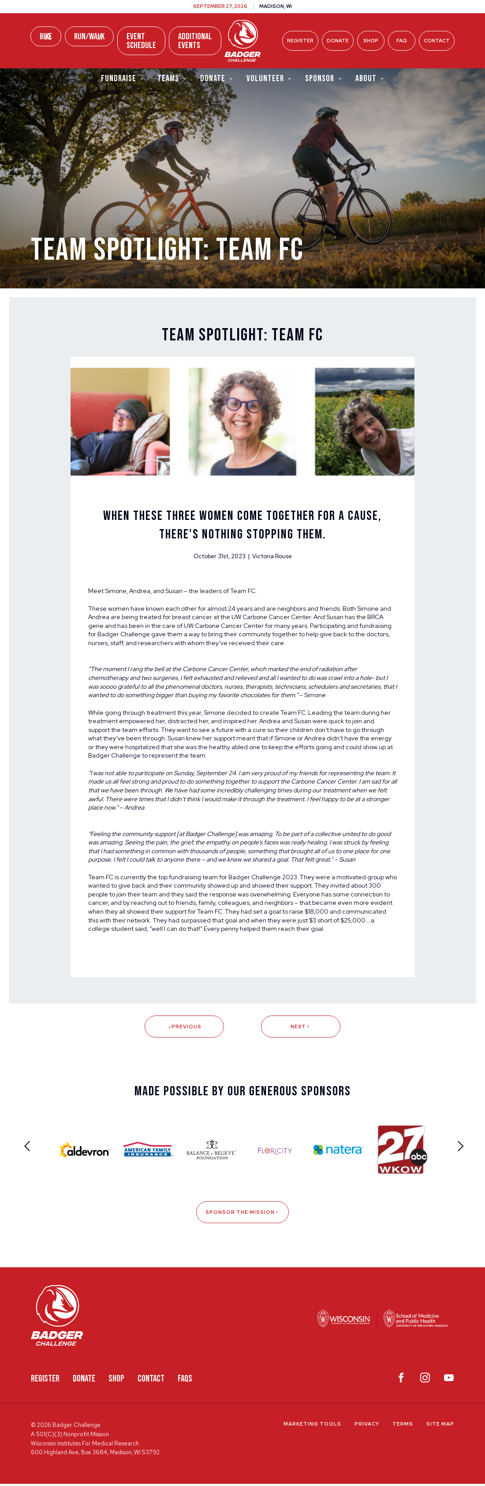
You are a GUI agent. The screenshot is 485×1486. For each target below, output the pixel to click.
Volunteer (269, 79)
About (369, 79)
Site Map (440, 1426)
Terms (402, 1426)
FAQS (185, 1380)
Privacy (366, 1426)
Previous (184, 1028)
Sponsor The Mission (242, 1214)
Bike (46, 36)
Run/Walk (89, 36)
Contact (437, 40)
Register (300, 40)
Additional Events (195, 41)
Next (301, 1028)
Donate (338, 40)
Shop (370, 40)
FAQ (401, 40)
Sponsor (323, 79)
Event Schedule (141, 41)
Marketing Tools (312, 1426)
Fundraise (122, 79)
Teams (172, 79)
